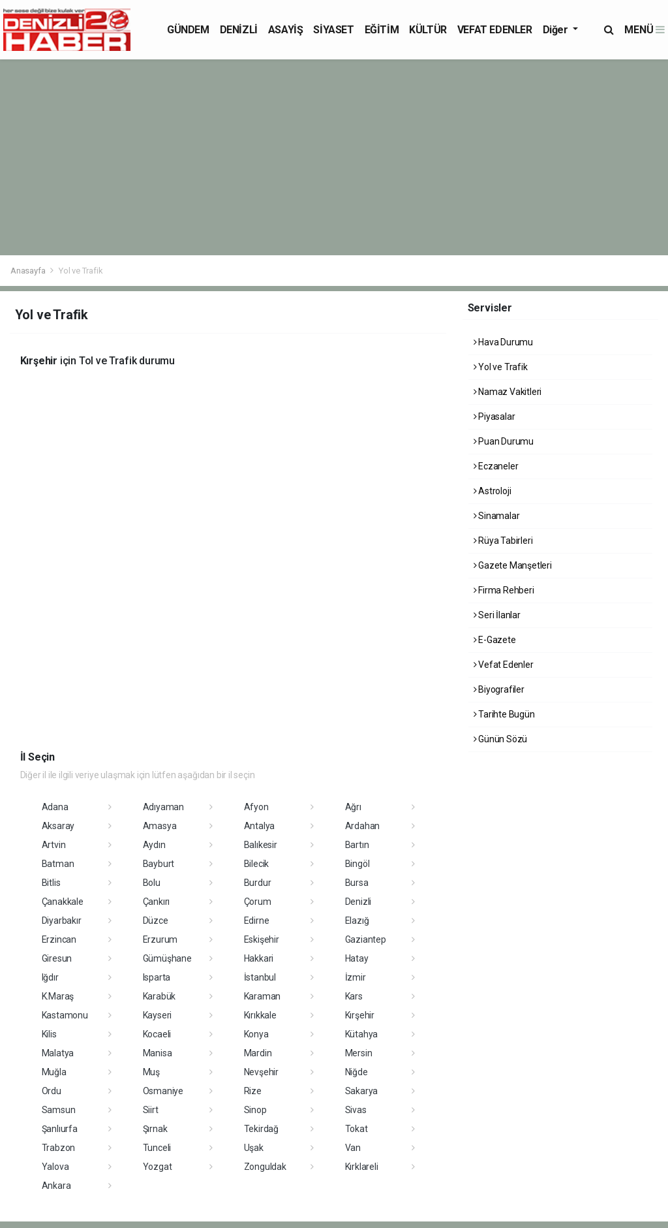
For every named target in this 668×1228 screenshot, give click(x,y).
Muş (151, 1072)
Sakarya (361, 1091)
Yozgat (157, 1166)
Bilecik (256, 863)
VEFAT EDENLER (494, 30)
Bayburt (159, 863)
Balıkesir (260, 845)
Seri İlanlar (497, 615)
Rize (253, 1091)
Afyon (256, 807)
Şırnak (155, 1129)
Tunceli (157, 1147)
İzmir (355, 977)
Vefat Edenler (504, 664)
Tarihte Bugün (504, 714)
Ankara (56, 1185)
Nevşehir (261, 1072)
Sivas (356, 1110)
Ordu (51, 1091)
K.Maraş (58, 996)
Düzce (155, 920)
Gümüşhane (167, 958)
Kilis (49, 1034)
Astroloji (492, 491)
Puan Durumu (504, 441)
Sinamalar (497, 516)
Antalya (259, 826)
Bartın (357, 845)
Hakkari (259, 958)
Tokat (356, 1129)
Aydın (154, 845)
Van (353, 1147)
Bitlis (51, 882)
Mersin (358, 1053)
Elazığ (357, 920)
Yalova (55, 1166)
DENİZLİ (239, 30)
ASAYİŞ (285, 30)
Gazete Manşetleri (513, 565)
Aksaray (58, 826)
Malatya (58, 1053)
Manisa (157, 1053)
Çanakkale (63, 901)
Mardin (258, 1053)
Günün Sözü (501, 739)
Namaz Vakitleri (508, 391)
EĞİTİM (382, 30)
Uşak (254, 1147)
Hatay (357, 958)
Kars (354, 996)
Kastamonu (65, 1015)
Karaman (262, 996)
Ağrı (353, 807)
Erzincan (59, 939)
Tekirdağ (261, 1129)
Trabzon (59, 1147)
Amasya (160, 826)
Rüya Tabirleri (503, 540)
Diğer (557, 30)
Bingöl (357, 863)
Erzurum (160, 939)
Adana (55, 807)
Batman (58, 863)
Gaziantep (365, 939)
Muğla (54, 1072)
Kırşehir (359, 1015)
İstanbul (260, 977)
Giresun (57, 958)
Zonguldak (265, 1166)
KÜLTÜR (428, 30)
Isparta (157, 977)
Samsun (59, 1110)
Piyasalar (494, 416)
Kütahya (361, 1034)
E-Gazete (495, 640)
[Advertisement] (334, 157)
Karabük (159, 996)
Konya (256, 1034)
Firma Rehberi (504, 590)
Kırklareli (361, 1166)
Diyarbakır (62, 920)
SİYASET (333, 30)
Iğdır (50, 977)
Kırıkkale (260, 1015)
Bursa (357, 882)
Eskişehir (261, 939)
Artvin (54, 845)
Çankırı (156, 901)
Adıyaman (163, 807)
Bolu (151, 882)
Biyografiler (499, 689)
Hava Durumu (504, 342)
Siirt (151, 1110)
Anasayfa (28, 271)
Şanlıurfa (60, 1129)
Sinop (255, 1110)
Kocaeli (157, 1034)
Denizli (358, 901)
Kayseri (157, 1015)
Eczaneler (496, 466)
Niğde (356, 1072)
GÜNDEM (188, 30)
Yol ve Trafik (81, 271)
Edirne (256, 920)
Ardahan (362, 826)
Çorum (257, 901)
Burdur (257, 882)
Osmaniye (163, 1091)
